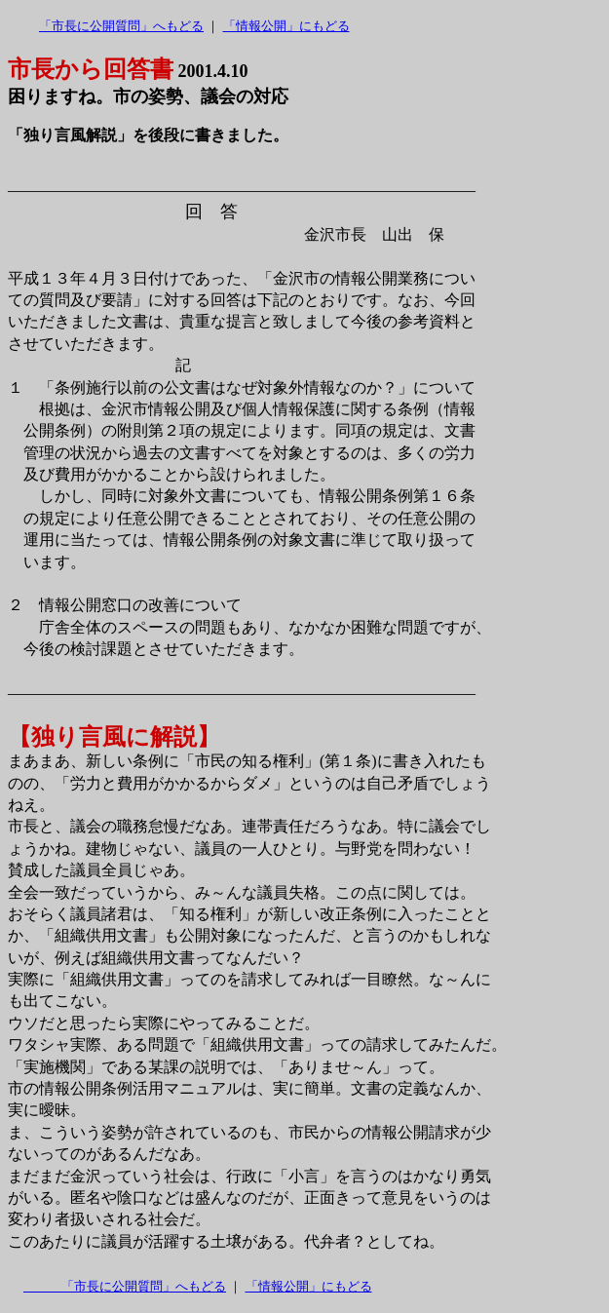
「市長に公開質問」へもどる (121, 26)
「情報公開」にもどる (286, 26)
